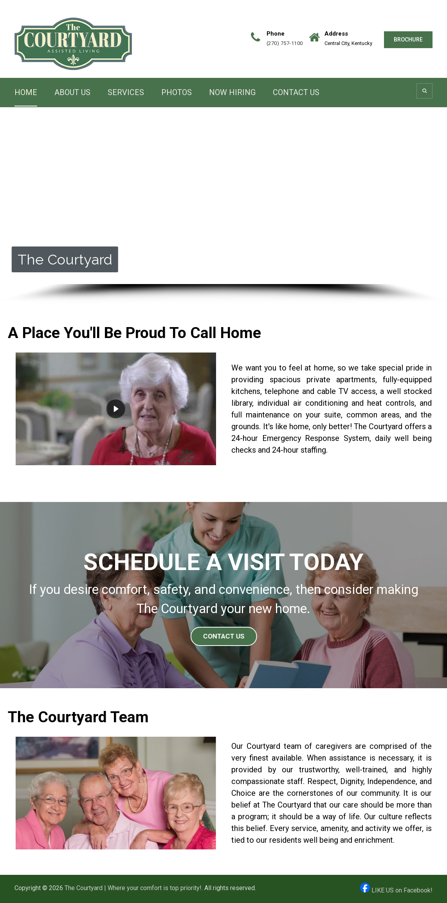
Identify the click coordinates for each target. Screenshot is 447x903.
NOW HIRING (232, 92)
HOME (25, 92)
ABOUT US (72, 92)
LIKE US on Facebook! (396, 890)
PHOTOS (176, 92)
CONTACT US (296, 92)
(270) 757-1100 (285, 43)
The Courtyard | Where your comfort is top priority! (133, 888)
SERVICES (126, 92)
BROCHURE (408, 39)
